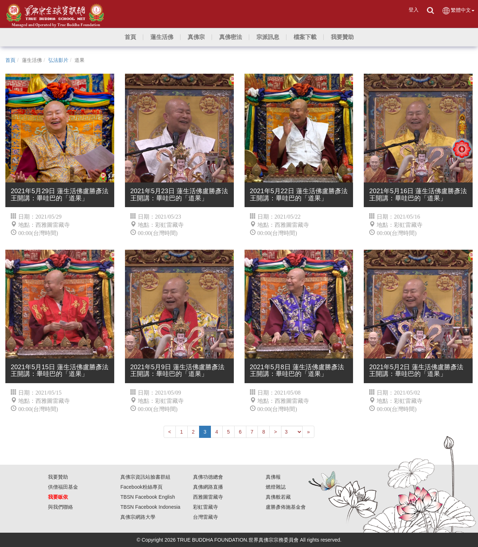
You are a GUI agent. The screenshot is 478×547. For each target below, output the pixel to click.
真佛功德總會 (208, 477)
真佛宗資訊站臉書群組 (145, 477)
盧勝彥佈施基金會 (286, 507)
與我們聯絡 (60, 507)
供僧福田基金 (63, 487)
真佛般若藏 (278, 497)
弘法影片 (58, 60)
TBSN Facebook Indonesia (150, 507)
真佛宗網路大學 (137, 517)
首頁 (10, 60)
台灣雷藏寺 (205, 517)
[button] (161, 37)
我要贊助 (58, 477)
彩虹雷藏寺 (205, 507)
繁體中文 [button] (458, 10)
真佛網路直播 (208, 487)
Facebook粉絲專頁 (141, 487)
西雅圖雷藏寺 (208, 497)
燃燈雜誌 (276, 487)
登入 (414, 10)
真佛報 (273, 477)
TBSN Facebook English (147, 497)
